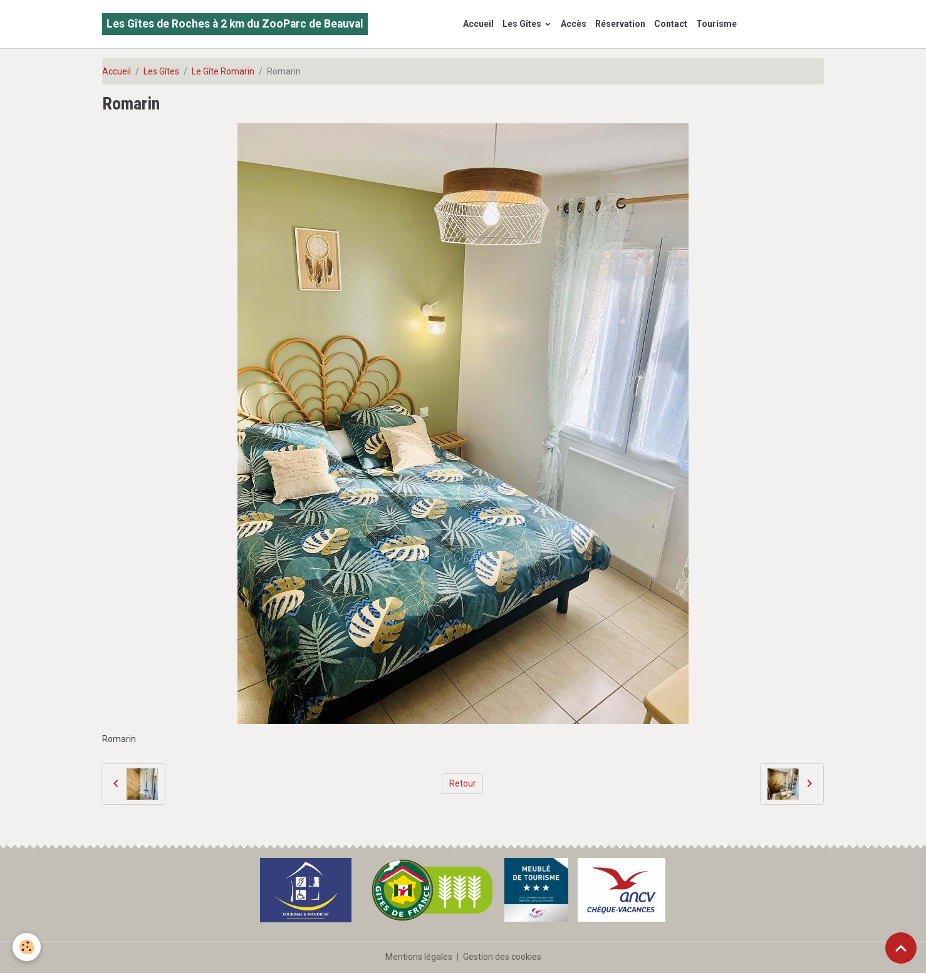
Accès (573, 24)
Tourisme (716, 24)
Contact (670, 24)
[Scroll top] (901, 948)
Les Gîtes (522, 24)
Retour (462, 783)
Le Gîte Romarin (223, 71)
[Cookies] (27, 947)
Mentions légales (418, 957)
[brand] (235, 24)
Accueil (478, 24)
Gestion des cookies (502, 957)
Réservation (620, 24)
